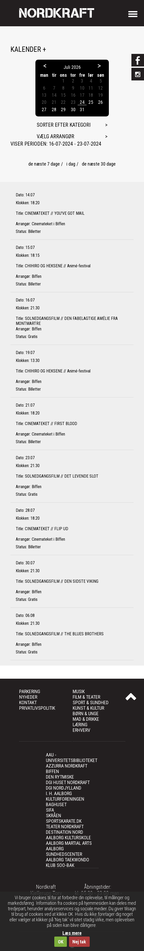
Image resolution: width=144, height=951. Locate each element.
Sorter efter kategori (63, 125)
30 (73, 109)
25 (90, 102)
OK (60, 941)
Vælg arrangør (55, 136)
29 (63, 109)
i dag (70, 164)
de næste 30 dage (99, 164)
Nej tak (79, 941)
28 (54, 109)
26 (100, 102)
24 (82, 102)
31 (82, 109)
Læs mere (72, 933)
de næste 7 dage (44, 164)
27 (44, 109)
